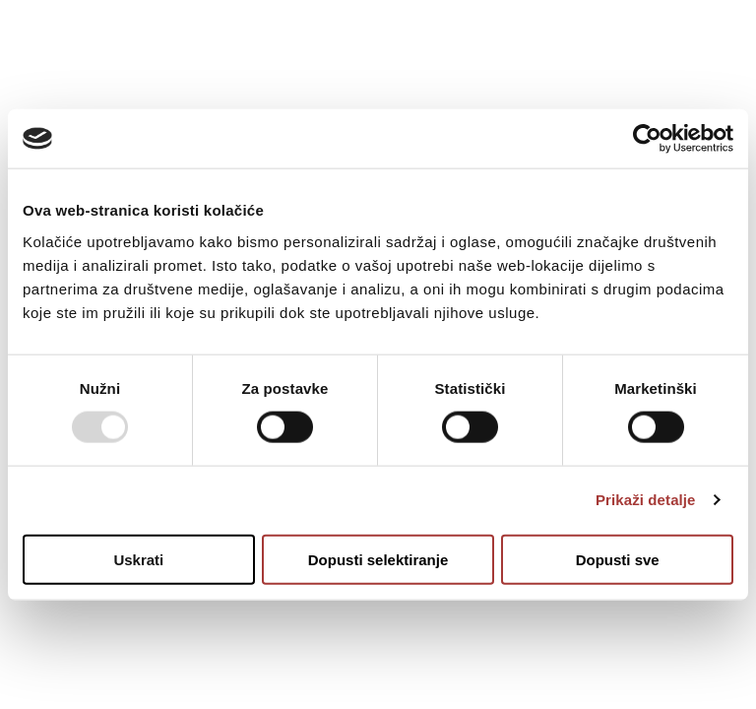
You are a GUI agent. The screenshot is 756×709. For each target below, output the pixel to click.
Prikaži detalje (646, 499)
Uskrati (138, 558)
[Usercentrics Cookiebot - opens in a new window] (647, 139)
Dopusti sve (618, 558)
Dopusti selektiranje (378, 558)
